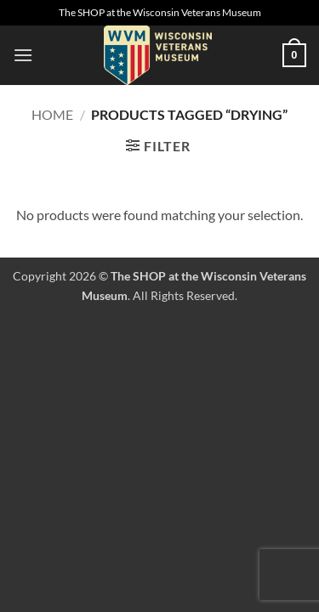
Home (52, 114)
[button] (23, 55)
